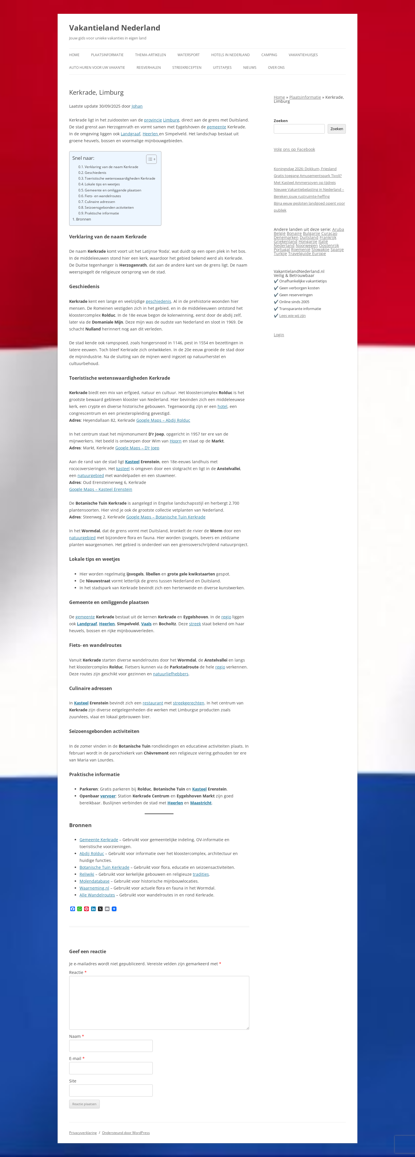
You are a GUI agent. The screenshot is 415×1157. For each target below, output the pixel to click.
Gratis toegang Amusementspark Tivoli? (308, 175)
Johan (137, 106)
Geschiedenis (95, 172)
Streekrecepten (186, 67)
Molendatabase (95, 881)
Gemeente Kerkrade (99, 839)
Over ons (276, 67)
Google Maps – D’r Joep (137, 448)
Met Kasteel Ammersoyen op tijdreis (305, 182)
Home (74, 54)
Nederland (284, 245)
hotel (222, 406)
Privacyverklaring (83, 1132)
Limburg (171, 120)
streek (195, 623)
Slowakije (320, 249)
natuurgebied (91, 475)
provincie (153, 120)
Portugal (282, 249)
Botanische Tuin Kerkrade (180, 517)
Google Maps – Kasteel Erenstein (100, 489)
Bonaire (294, 233)
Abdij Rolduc (92, 853)
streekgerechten (188, 703)
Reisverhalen (149, 67)
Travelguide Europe (307, 253)
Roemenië (300, 249)
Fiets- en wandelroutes (103, 195)
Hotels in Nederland (230, 54)
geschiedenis (158, 301)
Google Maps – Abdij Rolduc (163, 420)
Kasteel (132, 461)
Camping (269, 54)
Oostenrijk (329, 245)
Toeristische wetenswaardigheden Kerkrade (120, 178)
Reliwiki (87, 874)
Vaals (146, 623)
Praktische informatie (102, 213)
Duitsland (309, 237)
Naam (76, 1036)
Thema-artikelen (150, 54)
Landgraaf (130, 133)
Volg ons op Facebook (294, 149)
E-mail (77, 1058)
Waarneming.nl (94, 888)
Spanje (337, 249)
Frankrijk (328, 237)
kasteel (123, 468)
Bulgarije (311, 233)
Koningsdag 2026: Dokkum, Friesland (305, 168)
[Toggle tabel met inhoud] (148, 159)
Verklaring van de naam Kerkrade (111, 166)
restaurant (153, 703)
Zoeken (281, 120)
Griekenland (285, 241)
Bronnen (83, 219)
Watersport (189, 54)
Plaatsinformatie (107, 54)
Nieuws (249, 67)
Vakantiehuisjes (303, 54)
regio (226, 617)
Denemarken (286, 237)
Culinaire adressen (100, 201)
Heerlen (151, 133)
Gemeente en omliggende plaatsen (113, 190)
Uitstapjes (222, 67)
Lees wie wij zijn (292, 315)
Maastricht (201, 802)
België (280, 233)
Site (72, 1081)
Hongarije (308, 241)
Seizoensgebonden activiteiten (109, 207)
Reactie (78, 972)
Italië (323, 241)
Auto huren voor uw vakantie (97, 67)
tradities (201, 874)
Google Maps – (141, 517)
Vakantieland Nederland (114, 27)
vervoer (108, 796)
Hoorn (176, 441)
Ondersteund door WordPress (126, 1132)
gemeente (216, 127)
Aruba (338, 229)
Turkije (280, 253)
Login (279, 334)
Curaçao (329, 233)
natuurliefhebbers (170, 674)
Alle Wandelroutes (97, 895)
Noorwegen (307, 245)
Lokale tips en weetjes (102, 184)
